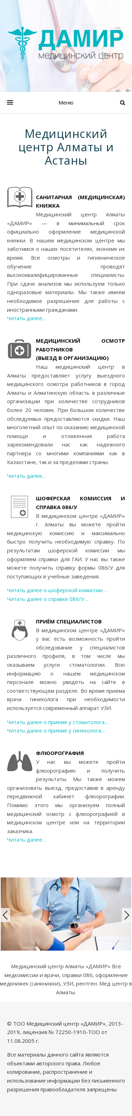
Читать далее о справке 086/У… (47, 598)
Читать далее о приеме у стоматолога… (57, 721)
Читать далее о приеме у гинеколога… (56, 730)
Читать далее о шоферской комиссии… (56, 590)
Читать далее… (26, 318)
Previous (5, 915)
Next (127, 915)
